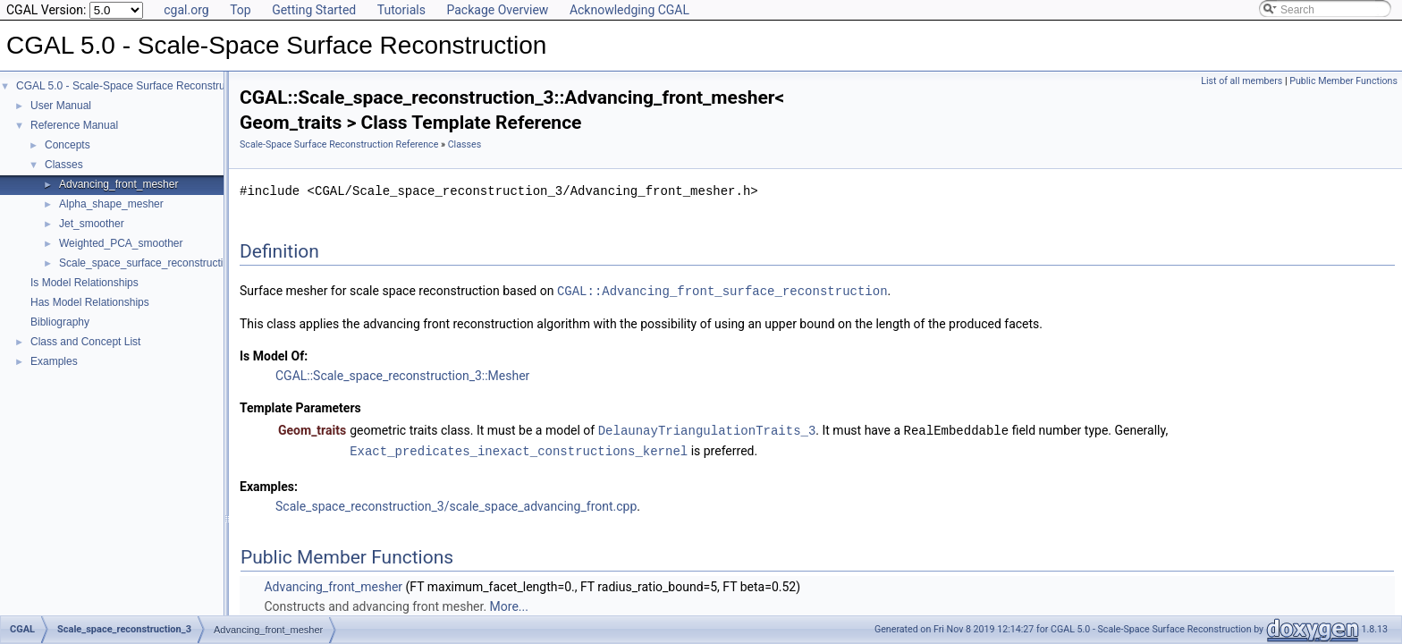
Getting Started (314, 10)
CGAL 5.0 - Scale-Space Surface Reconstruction (132, 86)
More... (509, 604)
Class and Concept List (85, 341)
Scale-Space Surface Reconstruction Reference (339, 144)
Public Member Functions (1343, 81)
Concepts (67, 145)
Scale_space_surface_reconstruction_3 (153, 263)
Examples (54, 361)
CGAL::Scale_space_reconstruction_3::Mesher (402, 375)
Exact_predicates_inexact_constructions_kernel (519, 448)
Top (240, 10)
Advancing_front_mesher (118, 184)
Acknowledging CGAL (629, 10)
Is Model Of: (274, 355)
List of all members (1241, 81)
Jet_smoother (91, 223)
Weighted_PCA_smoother (121, 243)
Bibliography (59, 322)
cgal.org (186, 10)
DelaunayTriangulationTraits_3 (707, 428)
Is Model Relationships (84, 282)
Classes (64, 164)
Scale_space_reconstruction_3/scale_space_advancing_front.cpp (456, 503)
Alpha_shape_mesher (111, 204)
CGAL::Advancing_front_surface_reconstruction (722, 290)
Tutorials (401, 10)
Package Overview (497, 10)
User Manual (60, 105)
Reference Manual (74, 125)
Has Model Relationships (89, 302)
